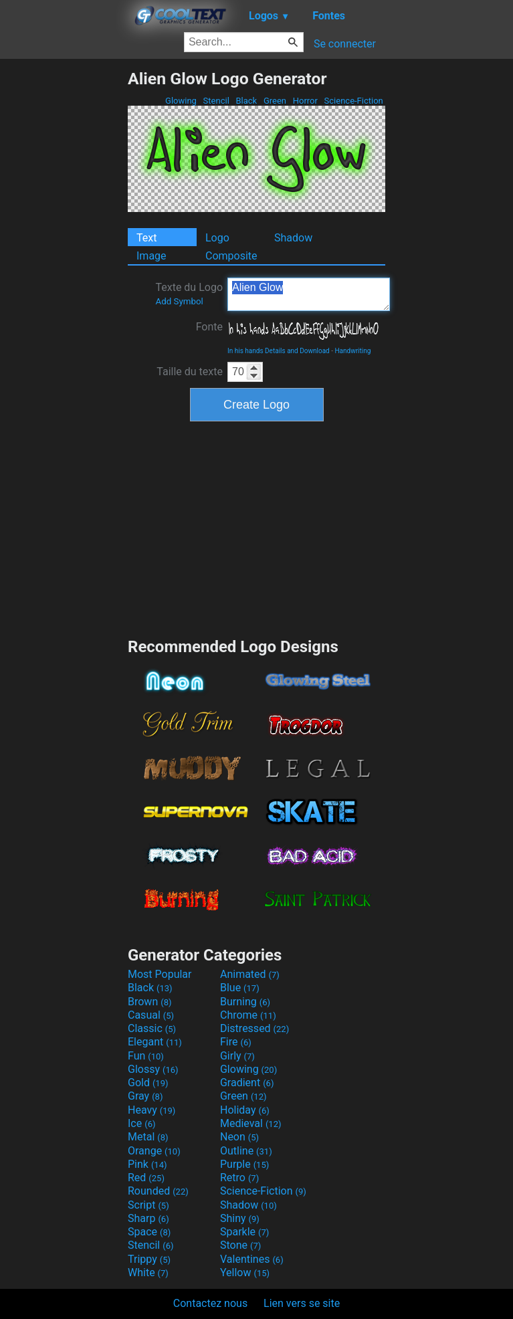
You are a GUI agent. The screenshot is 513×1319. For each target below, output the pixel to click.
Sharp (148, 1218)
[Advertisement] (63, 269)
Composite (231, 255)
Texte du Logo (189, 293)
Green (275, 101)
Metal (148, 1136)
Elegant (155, 1041)
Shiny (240, 1218)
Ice (141, 1123)
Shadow (293, 237)
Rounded (158, 1191)
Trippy (149, 1259)
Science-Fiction (353, 101)
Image (151, 255)
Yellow (245, 1272)
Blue (240, 987)
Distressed (254, 1028)
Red (146, 1177)
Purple (244, 1164)
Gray (145, 1096)
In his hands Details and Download (278, 350)
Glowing (181, 101)
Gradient (247, 1082)
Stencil (216, 101)
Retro (239, 1177)
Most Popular (160, 974)
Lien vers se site (302, 1303)
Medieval (251, 1123)
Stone (240, 1245)
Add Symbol (179, 301)
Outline (246, 1150)
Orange (154, 1150)
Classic (152, 1028)
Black (246, 101)
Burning (245, 1001)
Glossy (153, 1069)
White (148, 1272)
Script (148, 1205)
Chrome (248, 1015)
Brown (149, 1001)
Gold (148, 1082)
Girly (237, 1055)
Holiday (245, 1110)
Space (149, 1231)
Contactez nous (210, 1303)
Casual (151, 1015)
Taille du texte (190, 371)
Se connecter (345, 43)
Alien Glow (308, 294)
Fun (146, 1055)
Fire (235, 1041)
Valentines (252, 1259)
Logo (217, 237)
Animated (250, 974)
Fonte (209, 326)
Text (146, 237)
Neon (239, 1136)
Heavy (151, 1110)
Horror (305, 101)
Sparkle (244, 1231)
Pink (147, 1164)
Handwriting (352, 350)
